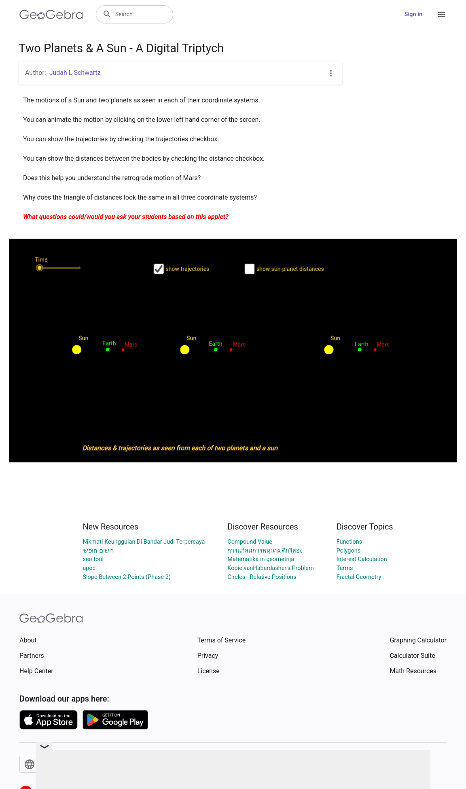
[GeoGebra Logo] (51, 14)
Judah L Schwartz (75, 73)
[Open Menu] (442, 14)
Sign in (413, 14)
